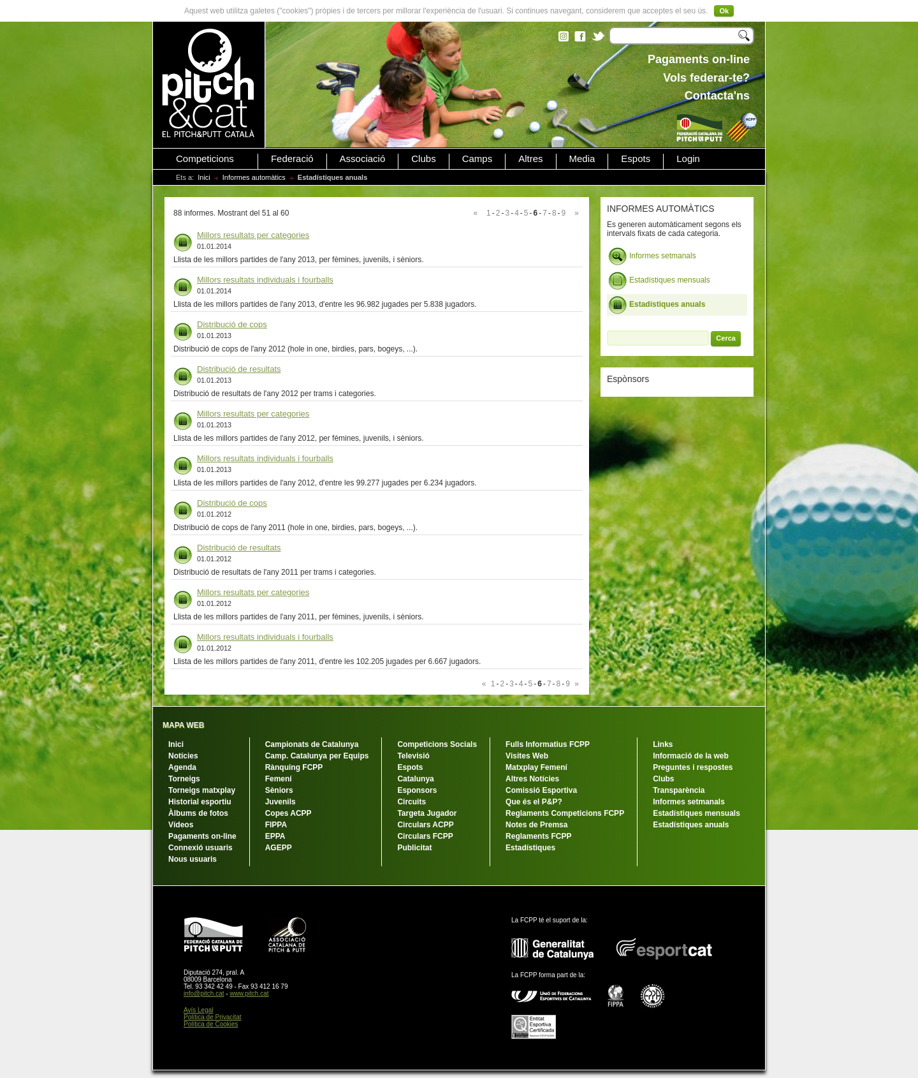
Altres (530, 159)
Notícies (183, 755)
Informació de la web (691, 755)
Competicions (205, 159)
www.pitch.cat (248, 993)
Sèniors (279, 790)
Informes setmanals (652, 256)
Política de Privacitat (213, 1017)
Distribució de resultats (239, 369)
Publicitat (414, 847)
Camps (477, 159)
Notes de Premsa (536, 824)
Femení (278, 778)
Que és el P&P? (534, 801)
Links (663, 744)
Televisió (413, 755)
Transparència (678, 790)
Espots (635, 159)
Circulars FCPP (425, 836)
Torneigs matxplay (201, 790)
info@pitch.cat (204, 993)
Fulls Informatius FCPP (548, 744)
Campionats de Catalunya (312, 744)
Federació (292, 159)
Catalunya (415, 778)
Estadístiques (530, 847)
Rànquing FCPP (294, 767)
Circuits (411, 801)
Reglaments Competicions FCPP (565, 813)
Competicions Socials (437, 744)
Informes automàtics (254, 177)
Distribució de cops (232, 324)
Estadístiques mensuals (659, 280)
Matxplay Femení (536, 767)
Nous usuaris (192, 859)
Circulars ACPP (425, 824)
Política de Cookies (211, 1024)
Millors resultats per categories (253, 235)
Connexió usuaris (200, 847)
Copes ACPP (288, 813)
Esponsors (417, 790)
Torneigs (184, 778)
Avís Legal (199, 1010)
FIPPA (276, 824)
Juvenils (280, 801)
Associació (363, 159)
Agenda (182, 767)
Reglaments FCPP (538, 836)
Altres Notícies (532, 778)
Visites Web (527, 755)
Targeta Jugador (426, 813)
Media (582, 159)
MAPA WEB (183, 725)
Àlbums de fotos (198, 813)
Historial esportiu (199, 801)
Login (688, 159)
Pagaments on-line (202, 836)
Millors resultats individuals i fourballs (265, 279)
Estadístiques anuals (656, 304)
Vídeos (180, 824)
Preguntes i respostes (692, 767)
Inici (204, 177)
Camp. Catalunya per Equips (317, 755)
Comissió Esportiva (541, 790)
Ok (724, 11)
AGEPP (278, 847)
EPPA (275, 836)
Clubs (423, 159)
